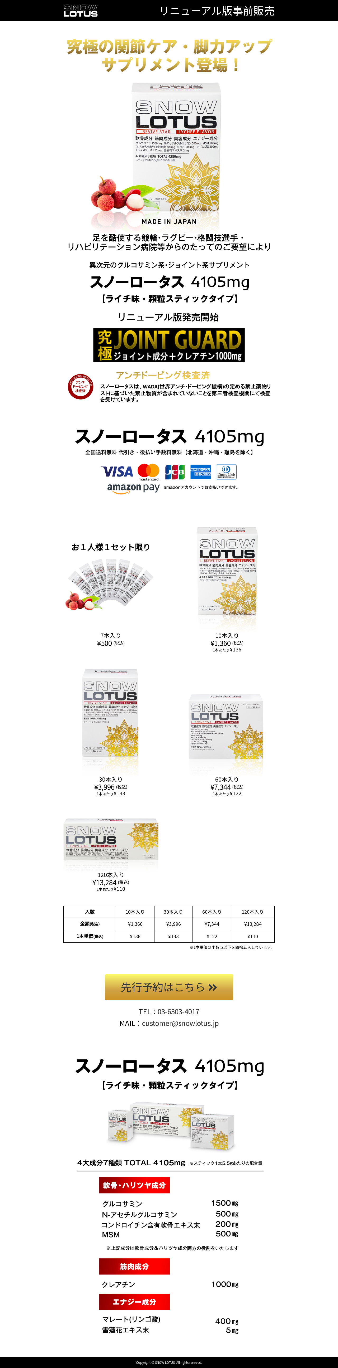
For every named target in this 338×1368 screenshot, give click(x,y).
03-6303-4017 (178, 1011)
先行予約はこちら (169, 986)
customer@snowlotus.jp (180, 1023)
